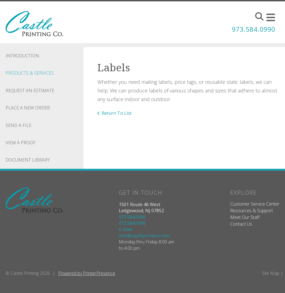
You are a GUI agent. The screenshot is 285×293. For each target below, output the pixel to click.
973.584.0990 (252, 29)
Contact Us (241, 224)
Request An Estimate (30, 90)
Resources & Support (251, 210)
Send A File (18, 125)
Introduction (22, 56)
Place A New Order (28, 108)
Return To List (117, 113)
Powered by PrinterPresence (86, 273)
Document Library (28, 160)
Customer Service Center (254, 204)
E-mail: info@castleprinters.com (144, 232)
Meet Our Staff (245, 217)
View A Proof (21, 143)
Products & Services (30, 73)
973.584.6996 (132, 223)
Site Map (270, 273)
